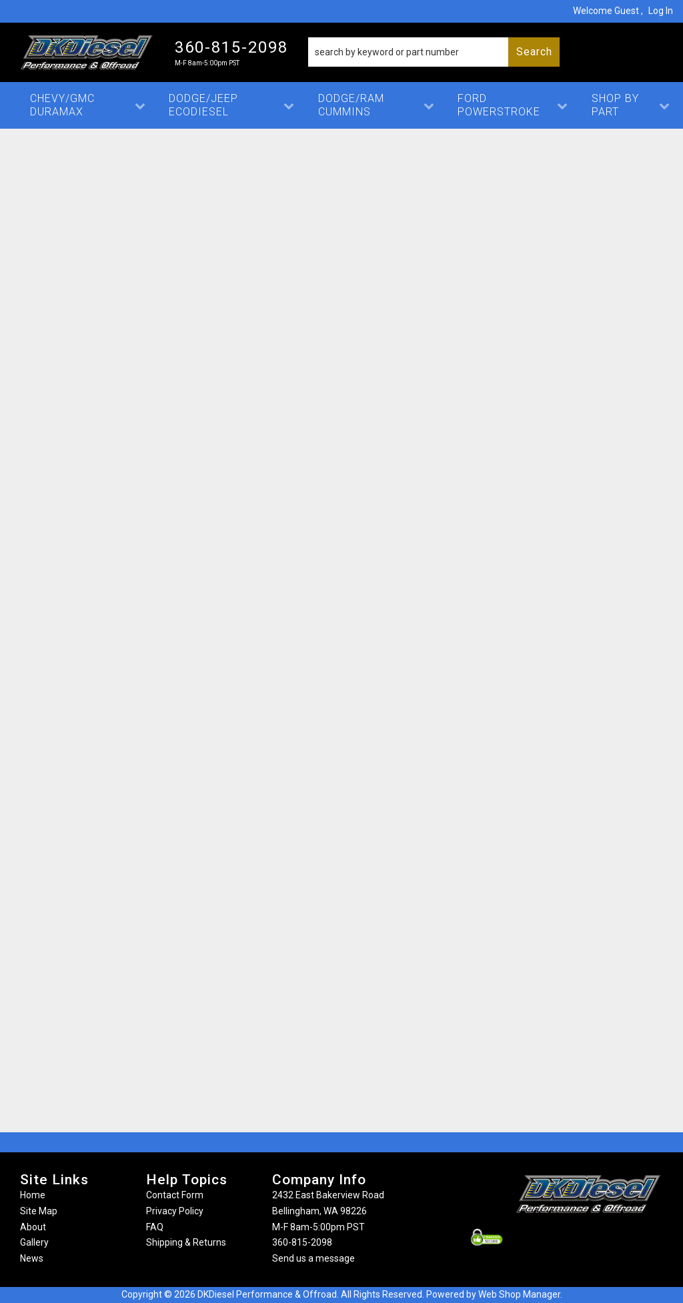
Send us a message (313, 1258)
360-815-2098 (302, 1242)
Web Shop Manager (519, 1294)
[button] (434, 52)
